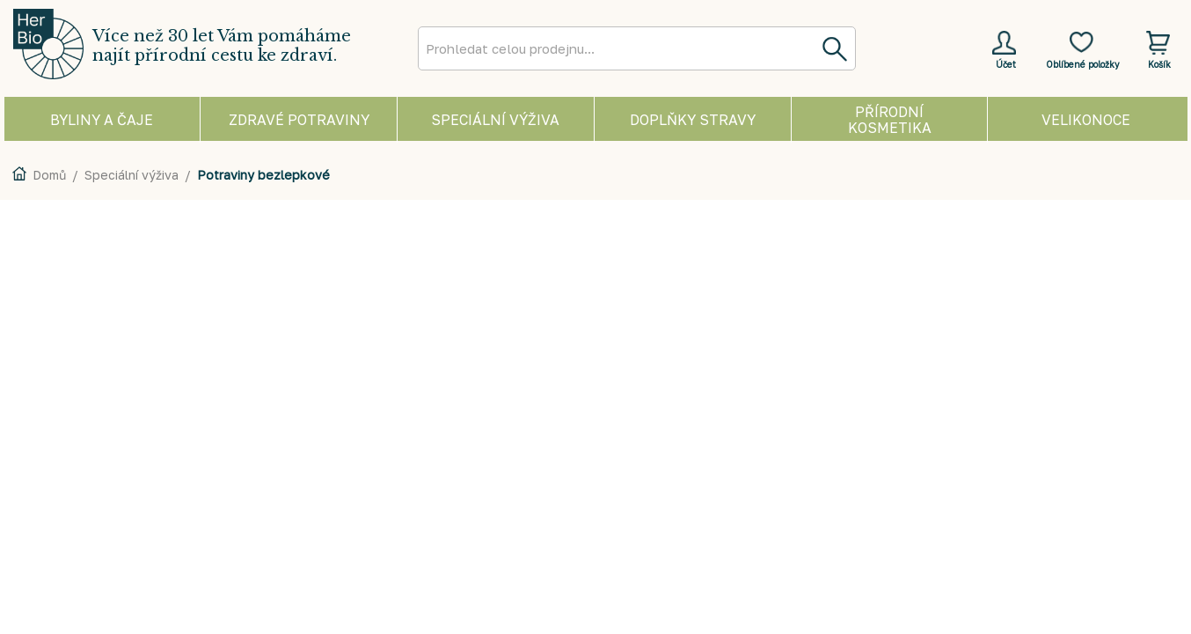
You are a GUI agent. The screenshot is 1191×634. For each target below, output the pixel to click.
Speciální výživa (131, 174)
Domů (49, 174)
